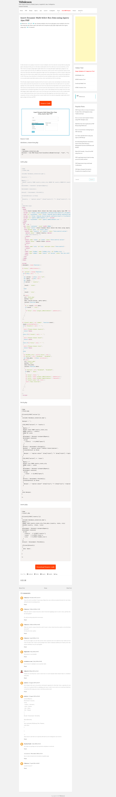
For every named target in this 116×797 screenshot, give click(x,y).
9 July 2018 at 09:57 (34, 651)
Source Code (45, 103)
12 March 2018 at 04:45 (34, 624)
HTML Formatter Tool (80, 87)
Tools (58, 10)
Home (21, 10)
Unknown (26, 597)
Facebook (30, 574)
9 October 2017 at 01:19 (34, 597)
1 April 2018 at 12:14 (34, 638)
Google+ (43, 574)
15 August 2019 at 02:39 (34, 682)
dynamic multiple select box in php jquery (47, 23)
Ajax (41, 10)
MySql (30, 10)
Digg (55, 574)
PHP (26, 10)
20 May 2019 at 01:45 (33, 671)
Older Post (69, 588)
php (25, 27)
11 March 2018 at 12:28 (34, 609)
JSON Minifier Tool (79, 75)
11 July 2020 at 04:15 (36, 743)
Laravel (45, 10)
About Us (80, 10)
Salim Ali (26, 671)
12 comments (31, 27)
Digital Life (27, 651)
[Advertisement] (85, 39)
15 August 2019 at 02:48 (34, 696)
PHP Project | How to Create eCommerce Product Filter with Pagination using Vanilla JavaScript (85, 111)
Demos (74, 10)
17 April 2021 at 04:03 (34, 763)
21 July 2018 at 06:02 (37, 661)
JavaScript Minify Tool (80, 83)
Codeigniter (52, 10)
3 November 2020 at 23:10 (36, 753)
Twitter (36, 574)
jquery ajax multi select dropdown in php (43, 25)
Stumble (49, 574)
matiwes (26, 682)
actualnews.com (28, 661)
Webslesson (25, 2)
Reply (25, 604)
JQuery (36, 10)
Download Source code (45, 567)
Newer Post (22, 588)
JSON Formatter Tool (80, 79)
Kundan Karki (27, 743)
